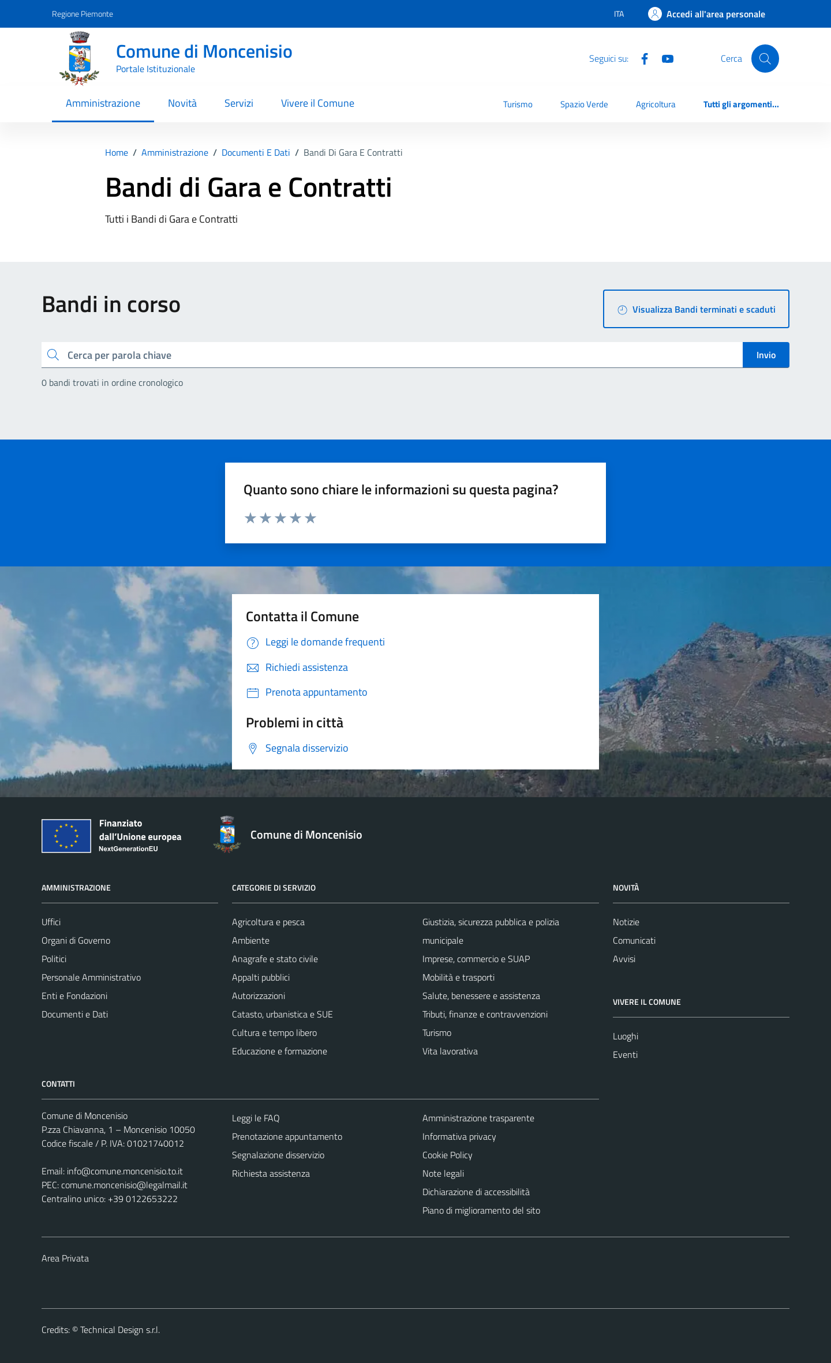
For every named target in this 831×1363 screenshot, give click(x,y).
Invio (766, 355)
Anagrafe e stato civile (275, 959)
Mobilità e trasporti (458, 977)
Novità (182, 103)
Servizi (238, 103)
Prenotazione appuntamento (287, 1136)
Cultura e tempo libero (274, 1032)
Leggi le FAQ (256, 1118)
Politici (54, 959)
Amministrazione (103, 103)
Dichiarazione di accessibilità (476, 1192)
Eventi (625, 1054)
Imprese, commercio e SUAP (476, 959)
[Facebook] (640, 58)
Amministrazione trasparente (478, 1118)
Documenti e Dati (75, 1014)
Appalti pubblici (261, 977)
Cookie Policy (447, 1155)
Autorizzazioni (258, 995)
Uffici (51, 922)
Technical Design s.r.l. (120, 1329)
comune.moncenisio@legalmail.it (124, 1185)
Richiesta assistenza (271, 1173)
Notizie (626, 922)
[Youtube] (663, 58)
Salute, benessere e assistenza (481, 995)
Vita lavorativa (450, 1051)
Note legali (443, 1173)
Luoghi (625, 1036)
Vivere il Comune (317, 103)
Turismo (518, 104)
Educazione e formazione (279, 1051)
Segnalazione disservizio (278, 1155)
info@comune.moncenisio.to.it (125, 1171)
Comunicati (634, 940)
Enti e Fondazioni (74, 995)
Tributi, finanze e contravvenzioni (485, 1014)
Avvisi (624, 959)
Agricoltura (656, 104)
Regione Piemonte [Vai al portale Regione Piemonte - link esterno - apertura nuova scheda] (82, 13)
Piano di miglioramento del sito (481, 1210)
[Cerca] (765, 58)
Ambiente (250, 940)
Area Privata (65, 1258)
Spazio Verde (584, 104)
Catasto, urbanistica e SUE (282, 1014)
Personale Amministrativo (91, 977)
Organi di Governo (76, 940)
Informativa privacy (459, 1136)
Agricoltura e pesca (268, 922)
